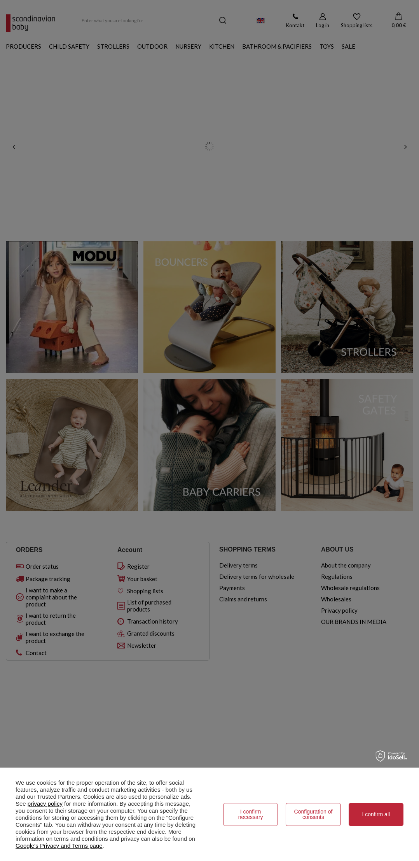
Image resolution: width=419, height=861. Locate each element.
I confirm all (376, 814)
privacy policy (45, 803)
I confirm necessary (250, 814)
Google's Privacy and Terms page (59, 845)
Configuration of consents (313, 814)
